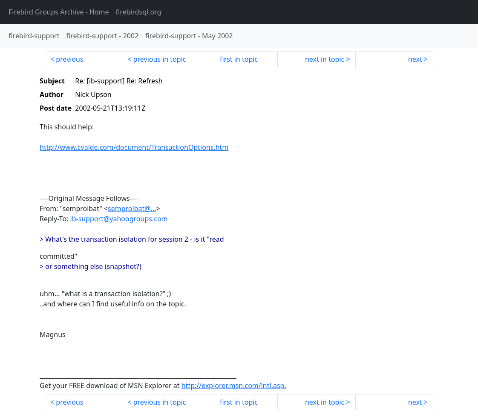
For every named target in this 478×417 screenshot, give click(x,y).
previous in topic (159, 59)
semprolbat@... (132, 208)
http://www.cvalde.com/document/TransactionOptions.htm (134, 147)
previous (69, 59)
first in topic (239, 59)
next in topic (324, 59)
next (415, 59)
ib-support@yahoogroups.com (119, 218)
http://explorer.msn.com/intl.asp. (233, 385)
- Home (59, 12)
